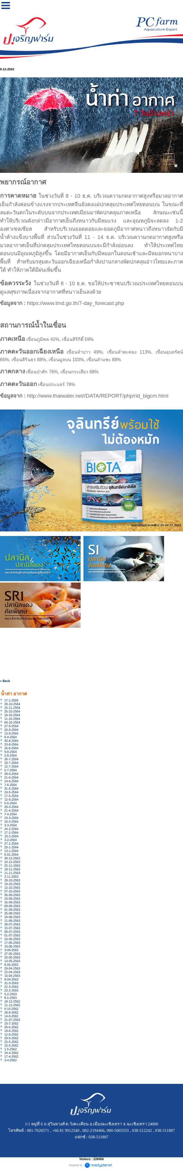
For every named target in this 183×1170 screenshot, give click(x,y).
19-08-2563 (12, 917)
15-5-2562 (11, 1045)
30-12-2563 (12, 858)
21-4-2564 (11, 810)
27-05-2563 (12, 953)
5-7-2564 (10, 770)
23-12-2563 (12, 862)
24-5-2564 (11, 792)
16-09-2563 (12, 902)
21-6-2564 (11, 777)
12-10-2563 (12, 887)
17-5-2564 (11, 796)
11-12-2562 (12, 1005)
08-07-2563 (12, 931)
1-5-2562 (10, 1049)
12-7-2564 (11, 766)
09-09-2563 (12, 906)
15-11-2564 (12, 707)
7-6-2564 (10, 784)
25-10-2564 (12, 711)
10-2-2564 (11, 836)
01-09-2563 (12, 909)
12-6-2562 (11, 1034)
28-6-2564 (11, 773)
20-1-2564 (11, 847)
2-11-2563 (11, 876)
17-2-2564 (11, 832)
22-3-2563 (11, 986)
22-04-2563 (12, 972)
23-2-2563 (11, 990)
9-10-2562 (11, 1008)
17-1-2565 (11, 700)
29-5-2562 (11, 1038)
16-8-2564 (11, 748)
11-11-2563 (12, 873)
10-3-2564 (11, 821)
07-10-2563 (12, 891)
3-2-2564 (10, 840)
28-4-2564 (11, 807)
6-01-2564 (11, 854)
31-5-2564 (11, 788)
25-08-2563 (12, 913)
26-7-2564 (11, 759)
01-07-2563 (12, 935)
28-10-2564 (12, 704)
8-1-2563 (10, 997)
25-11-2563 (12, 865)
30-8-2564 (11, 740)
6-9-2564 (10, 737)
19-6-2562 (11, 1030)
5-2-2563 (10, 994)
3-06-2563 (11, 950)
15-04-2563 (12, 975)
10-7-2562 (11, 1023)
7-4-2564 (10, 814)
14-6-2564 (11, 781)
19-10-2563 (12, 884)
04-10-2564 (12, 722)
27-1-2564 (11, 843)
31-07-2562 (12, 1019)
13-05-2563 (12, 961)
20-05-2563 (12, 957)
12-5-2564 (11, 799)
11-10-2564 (12, 718)
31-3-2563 (11, 983)
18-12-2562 (12, 1001)
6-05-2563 (11, 964)
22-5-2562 (11, 1041)
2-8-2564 (10, 755)
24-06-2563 (12, 939)
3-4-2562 (10, 1060)
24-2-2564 (11, 829)
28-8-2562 (11, 1012)
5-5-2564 (10, 803)
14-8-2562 (11, 1016)
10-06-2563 (12, 946)
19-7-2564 (11, 762)
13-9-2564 (11, 733)
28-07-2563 (12, 924)
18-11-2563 (12, 869)
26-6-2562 (11, 1027)
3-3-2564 (10, 825)
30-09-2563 (12, 895)
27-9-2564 (11, 726)
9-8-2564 (10, 751)
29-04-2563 (12, 968)
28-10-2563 (12, 880)
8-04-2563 (11, 979)
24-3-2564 (11, 818)
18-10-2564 (12, 715)
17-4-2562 (11, 1056)
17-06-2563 (12, 942)
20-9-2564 (11, 729)
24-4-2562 (11, 1052)
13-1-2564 (11, 851)
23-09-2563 (12, 898)
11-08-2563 (12, 920)
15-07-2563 (12, 928)
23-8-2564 (11, 744)
